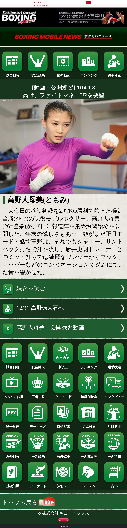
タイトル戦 (63, 395)
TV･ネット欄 (12, 395)
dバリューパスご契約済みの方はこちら (40, 5)
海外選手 (63, 454)
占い (114, 484)
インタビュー (114, 395)
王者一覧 (38, 395)
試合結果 (38, 73)
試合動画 (12, 425)
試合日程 (12, 73)
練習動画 (63, 74)
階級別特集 (88, 395)
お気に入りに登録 (63, 520)
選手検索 (114, 74)
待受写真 (63, 425)
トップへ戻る (28, 502)
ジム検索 (88, 425)
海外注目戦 (88, 454)
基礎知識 (12, 484)
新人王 (63, 365)
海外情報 (114, 454)
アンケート (38, 484)
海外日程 (12, 454)
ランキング (88, 73)
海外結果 (38, 454)
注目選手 (114, 425)
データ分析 (38, 425)
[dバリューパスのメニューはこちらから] (93, 2)
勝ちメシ (63, 484)
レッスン (88, 484)
